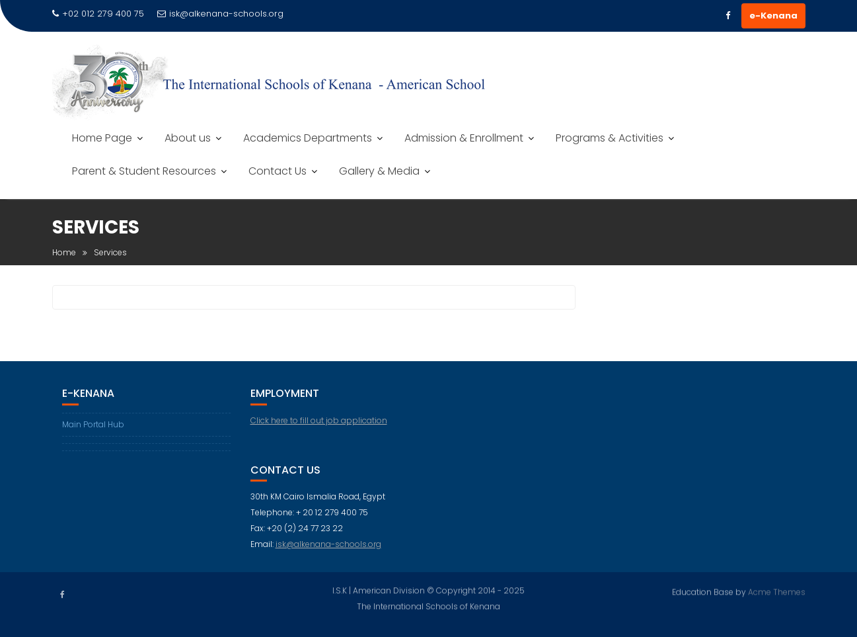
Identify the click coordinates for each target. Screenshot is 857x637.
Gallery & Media (379, 171)
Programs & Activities (609, 138)
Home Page (102, 138)
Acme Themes (776, 591)
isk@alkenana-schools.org (220, 13)
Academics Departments (307, 138)
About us (188, 138)
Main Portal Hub (93, 424)
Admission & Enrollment (463, 138)
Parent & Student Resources (144, 171)
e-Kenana (773, 15)
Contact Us (277, 171)
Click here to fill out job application (318, 420)
